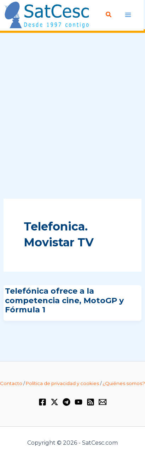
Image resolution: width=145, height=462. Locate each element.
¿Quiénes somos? (124, 383)
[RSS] (90, 402)
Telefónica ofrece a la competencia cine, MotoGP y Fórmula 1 (64, 300)
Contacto (11, 383)
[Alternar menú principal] (128, 14)
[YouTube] (78, 402)
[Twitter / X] (54, 402)
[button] (109, 14)
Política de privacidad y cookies (62, 383)
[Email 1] (102, 402)
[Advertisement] (72, 116)
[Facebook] (42, 402)
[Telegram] (66, 402)
